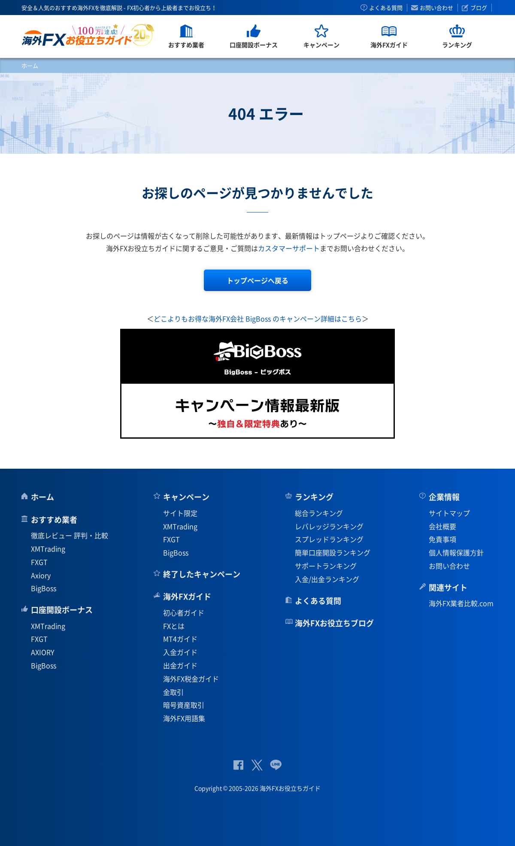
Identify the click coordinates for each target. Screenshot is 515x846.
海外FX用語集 (184, 718)
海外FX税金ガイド (191, 678)
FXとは (174, 626)
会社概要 (442, 526)
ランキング (314, 497)
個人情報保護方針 (456, 552)
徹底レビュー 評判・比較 (69, 535)
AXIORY (43, 652)
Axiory (41, 575)
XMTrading (48, 548)
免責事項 (442, 539)
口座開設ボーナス (62, 610)
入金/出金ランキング (327, 579)
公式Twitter (257, 765)
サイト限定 (180, 513)
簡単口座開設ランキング (332, 552)
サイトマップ (449, 513)
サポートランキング (326, 566)
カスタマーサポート (289, 248)
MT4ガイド (180, 639)
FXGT (39, 562)
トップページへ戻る (257, 280)
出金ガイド (180, 665)
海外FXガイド (187, 596)
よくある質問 (386, 8)
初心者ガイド (183, 612)
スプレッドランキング (329, 539)
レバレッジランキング (329, 526)
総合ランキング (319, 513)
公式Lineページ (276, 765)
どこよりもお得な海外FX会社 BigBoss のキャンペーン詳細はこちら (258, 318)
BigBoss (43, 588)
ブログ (478, 8)
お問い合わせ (436, 8)
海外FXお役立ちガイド (88, 35)
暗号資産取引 (183, 705)
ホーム (29, 65)
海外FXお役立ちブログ (334, 623)
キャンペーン (186, 497)
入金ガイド (180, 652)
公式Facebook (238, 765)
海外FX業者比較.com (461, 603)
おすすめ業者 (54, 519)
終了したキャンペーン (201, 574)
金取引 (173, 692)
